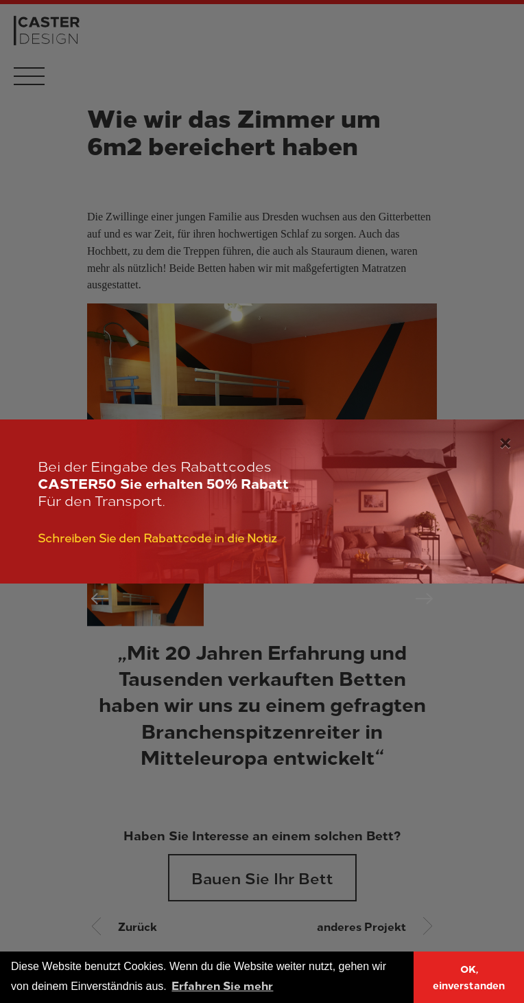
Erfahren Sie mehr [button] (222, 985)
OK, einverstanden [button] (469, 976)
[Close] (504, 440)
